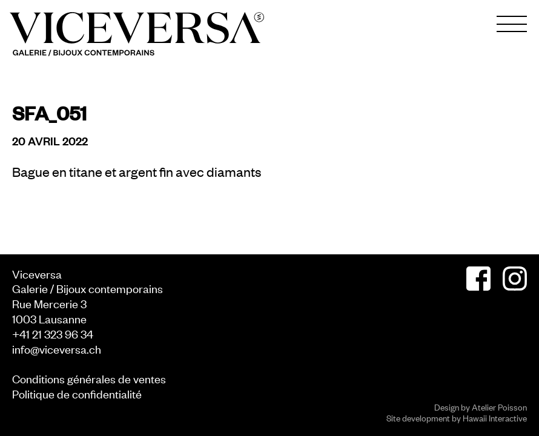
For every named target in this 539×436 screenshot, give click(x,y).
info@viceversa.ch (56, 348)
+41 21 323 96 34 (52, 333)
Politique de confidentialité (77, 393)
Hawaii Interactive (495, 417)
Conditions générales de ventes (89, 378)
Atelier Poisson (499, 406)
